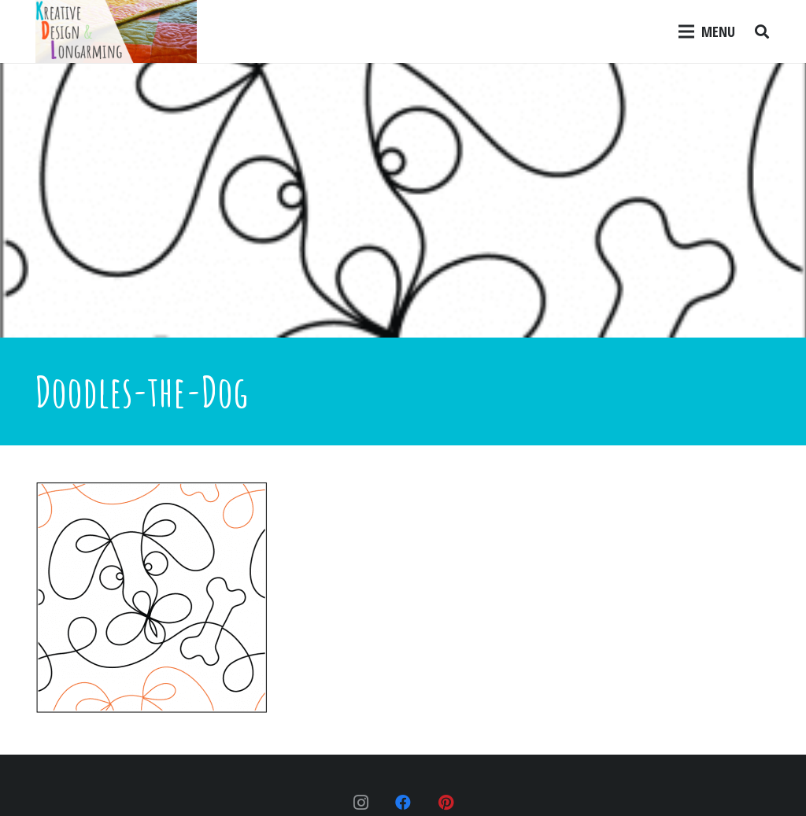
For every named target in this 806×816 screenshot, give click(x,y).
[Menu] (707, 31)
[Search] (762, 31)
